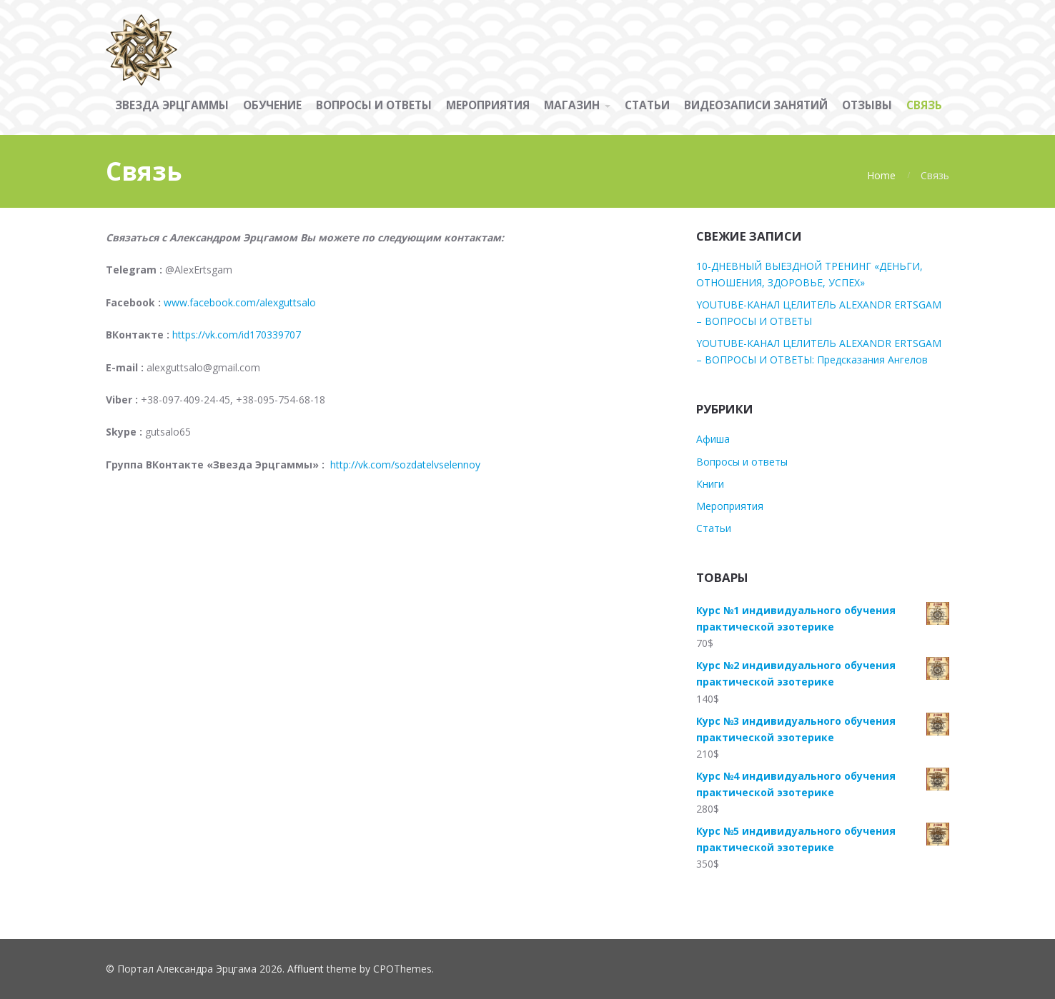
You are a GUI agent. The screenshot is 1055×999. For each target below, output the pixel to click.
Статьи (713, 528)
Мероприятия (729, 506)
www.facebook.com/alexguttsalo (240, 302)
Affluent (305, 968)
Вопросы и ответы (742, 461)
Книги (710, 484)
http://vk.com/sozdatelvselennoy (403, 464)
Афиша (713, 439)
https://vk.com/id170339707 (236, 334)
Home (881, 175)
